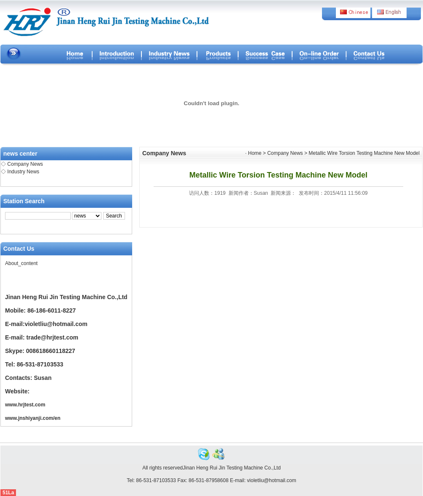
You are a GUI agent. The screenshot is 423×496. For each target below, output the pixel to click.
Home (254, 153)
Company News (25, 164)
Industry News (23, 172)
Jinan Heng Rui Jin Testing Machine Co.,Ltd (232, 468)
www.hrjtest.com (25, 405)
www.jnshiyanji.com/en (33, 418)
